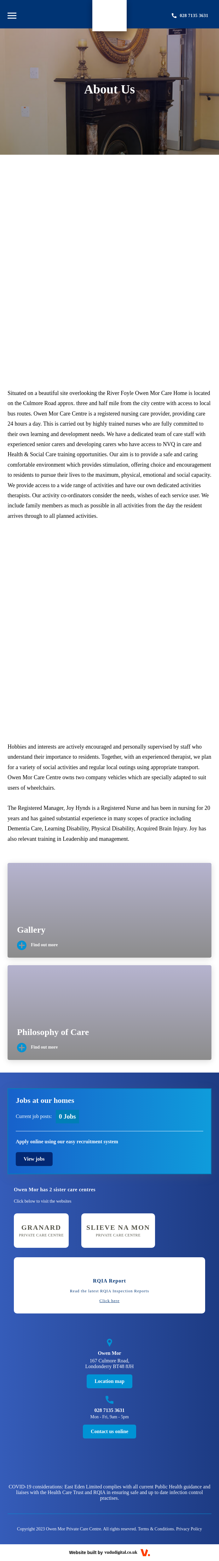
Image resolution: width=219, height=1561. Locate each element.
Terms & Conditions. (156, 1529)
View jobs (34, 1159)
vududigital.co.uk (120, 1552)
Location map (109, 1381)
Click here (110, 1301)
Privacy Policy (189, 1529)
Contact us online (109, 1431)
